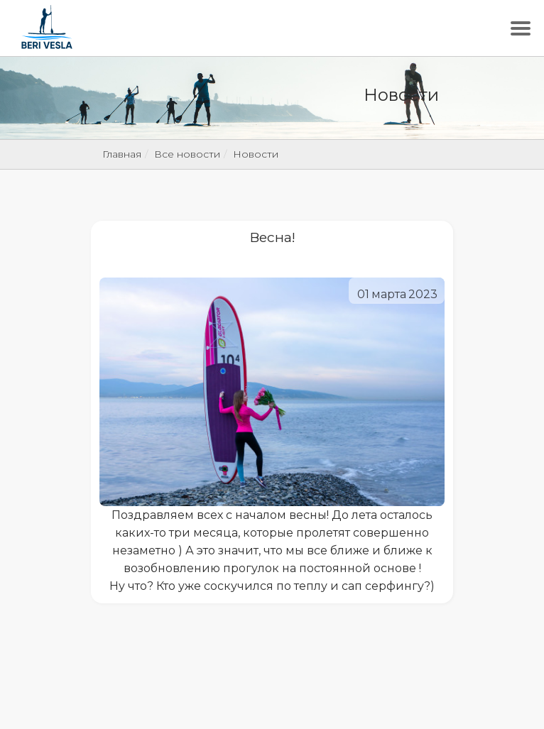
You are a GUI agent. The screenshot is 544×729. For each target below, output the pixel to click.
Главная (121, 154)
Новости (255, 154)
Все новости (187, 154)
